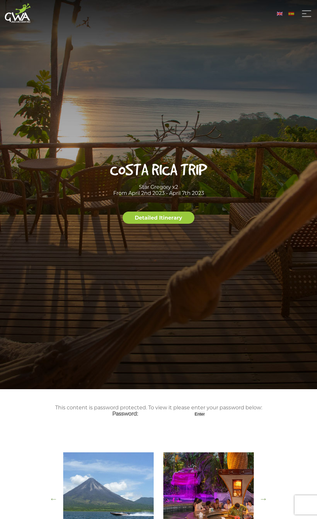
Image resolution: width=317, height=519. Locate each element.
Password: (152, 414)
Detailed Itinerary (158, 218)
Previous (53, 499)
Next (263, 499)
